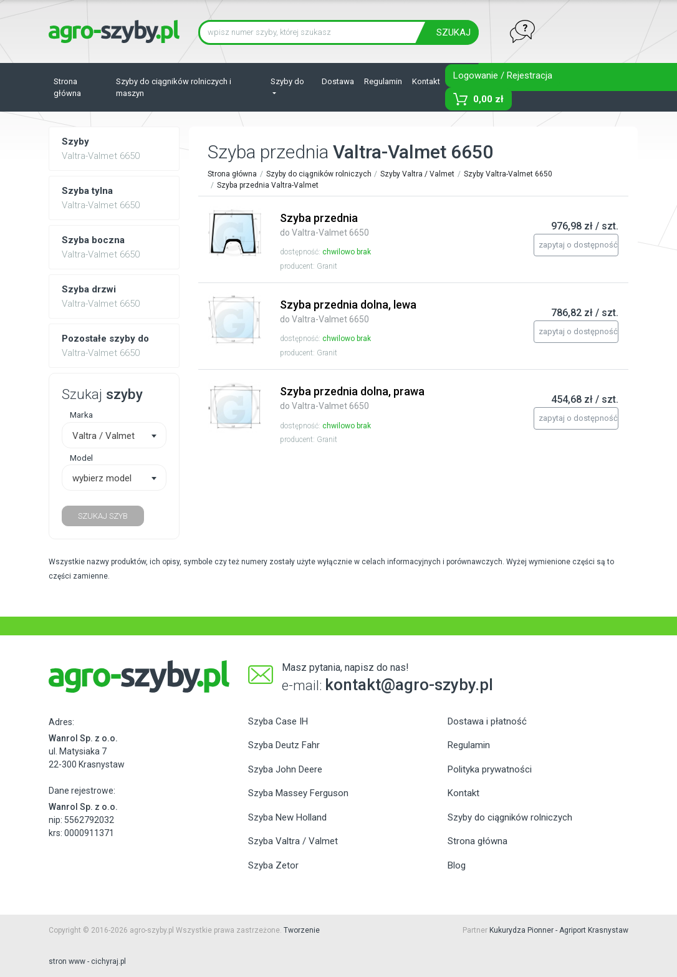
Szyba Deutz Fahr (284, 745)
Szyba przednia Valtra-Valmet (268, 185)
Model (81, 458)
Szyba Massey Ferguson (298, 793)
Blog (457, 865)
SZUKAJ (453, 32)
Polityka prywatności (490, 769)
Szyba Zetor (273, 865)
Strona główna (67, 88)
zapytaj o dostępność (578, 244)
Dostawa (338, 81)
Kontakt (426, 81)
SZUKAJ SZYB (103, 516)
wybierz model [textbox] (102, 478)
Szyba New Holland (287, 817)
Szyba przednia (324, 224)
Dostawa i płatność (487, 721)
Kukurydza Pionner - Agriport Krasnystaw (558, 930)
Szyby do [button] (287, 81)
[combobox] (114, 435)
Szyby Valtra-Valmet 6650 (508, 174)
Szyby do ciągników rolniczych (319, 174)
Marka (81, 415)
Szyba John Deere (285, 769)
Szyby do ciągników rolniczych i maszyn (173, 88)
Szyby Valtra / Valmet (417, 174)
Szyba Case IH (278, 721)
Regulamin (383, 81)
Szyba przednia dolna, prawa (352, 398)
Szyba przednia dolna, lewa (348, 311)
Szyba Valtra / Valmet (293, 841)
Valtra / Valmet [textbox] (103, 435)
